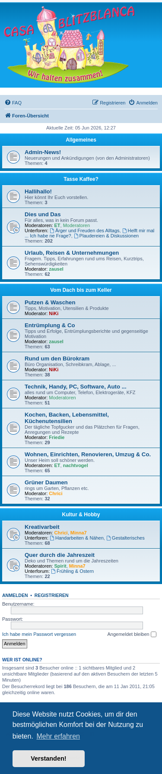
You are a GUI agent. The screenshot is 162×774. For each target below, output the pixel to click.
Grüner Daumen (46, 482)
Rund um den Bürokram (57, 358)
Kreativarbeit (42, 527)
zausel (56, 269)
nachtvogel (75, 465)
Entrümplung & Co (50, 325)
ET (57, 225)
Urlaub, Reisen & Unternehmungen (72, 253)
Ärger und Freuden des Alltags (84, 230)
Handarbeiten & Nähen (77, 537)
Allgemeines (81, 140)
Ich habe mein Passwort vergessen (39, 634)
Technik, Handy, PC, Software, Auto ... (76, 386)
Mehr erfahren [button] (58, 736)
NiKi (53, 313)
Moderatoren (76, 225)
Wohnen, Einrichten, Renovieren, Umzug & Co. (88, 454)
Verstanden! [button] (48, 758)
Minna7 (78, 532)
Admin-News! (43, 152)
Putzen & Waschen (50, 302)
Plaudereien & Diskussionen (106, 235)
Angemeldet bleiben (131, 635)
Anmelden (15, 595)
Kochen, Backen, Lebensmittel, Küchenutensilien (67, 417)
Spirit (60, 566)
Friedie (56, 437)
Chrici (55, 493)
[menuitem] (13, 103)
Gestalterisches (125, 537)
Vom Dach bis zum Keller (80, 290)
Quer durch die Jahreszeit (60, 555)
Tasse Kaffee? (81, 179)
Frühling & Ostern (72, 571)
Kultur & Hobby (81, 515)
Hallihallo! (38, 191)
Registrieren (52, 595)
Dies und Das (43, 214)
